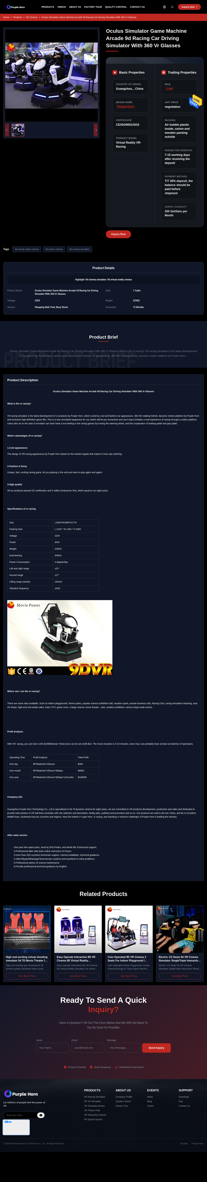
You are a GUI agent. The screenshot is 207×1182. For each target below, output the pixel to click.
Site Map (184, 1143)
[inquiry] (40, 1115)
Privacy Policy (198, 1143)
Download (184, 1097)
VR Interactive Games (95, 1115)
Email (75, 1040)
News (150, 1097)
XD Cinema (32, 17)
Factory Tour (93, 7)
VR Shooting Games (94, 1106)
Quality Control (116, 7)
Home (6, 17)
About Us (75, 7)
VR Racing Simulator (94, 1097)
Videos (61, 7)
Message (112, 1040)
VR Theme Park (92, 1110)
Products (47, 7)
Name (39, 1040)
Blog (149, 1101)
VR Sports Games (93, 1119)
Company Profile (124, 1097)
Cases (150, 1106)
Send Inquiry (156, 1047)
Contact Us (137, 7)
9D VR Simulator (92, 1101)
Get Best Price (27, 976)
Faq (181, 1101)
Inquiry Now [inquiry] (189, 7)
